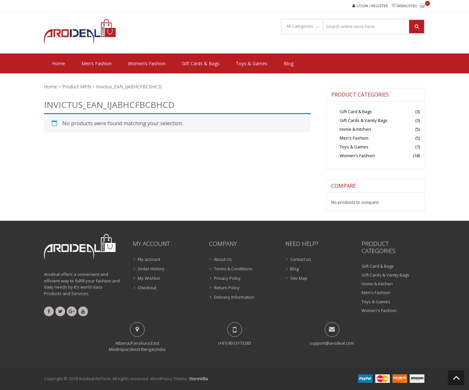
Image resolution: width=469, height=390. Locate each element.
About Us (223, 259)
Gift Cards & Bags (201, 63)
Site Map (298, 278)
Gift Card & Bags (356, 111)
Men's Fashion (354, 138)
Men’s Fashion (96, 63)
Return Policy (227, 288)
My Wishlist (149, 278)
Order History (151, 269)
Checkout (147, 288)
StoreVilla (198, 379)
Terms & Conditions (233, 269)
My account (149, 259)
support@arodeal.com (332, 343)
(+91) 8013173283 (234, 343)
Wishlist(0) (407, 5)
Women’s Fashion (146, 63)
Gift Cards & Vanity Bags (364, 120)
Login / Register (372, 5)
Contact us (300, 259)
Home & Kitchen (355, 129)
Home (58, 63)
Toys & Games (251, 63)
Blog (288, 63)
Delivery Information (234, 297)
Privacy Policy (227, 278)
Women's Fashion (357, 155)
